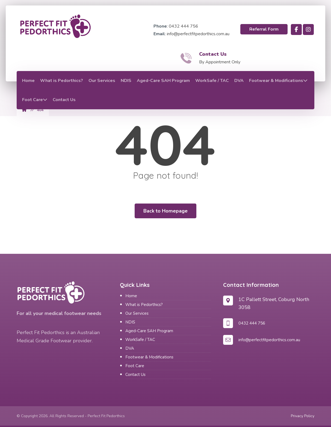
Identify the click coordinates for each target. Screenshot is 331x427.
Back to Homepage (165, 211)
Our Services (137, 313)
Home (131, 296)
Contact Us (135, 374)
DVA (129, 348)
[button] (296, 29)
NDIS (130, 322)
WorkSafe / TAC (140, 339)
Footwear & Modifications (149, 357)
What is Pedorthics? (144, 304)
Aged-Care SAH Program (149, 331)
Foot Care (134, 366)
